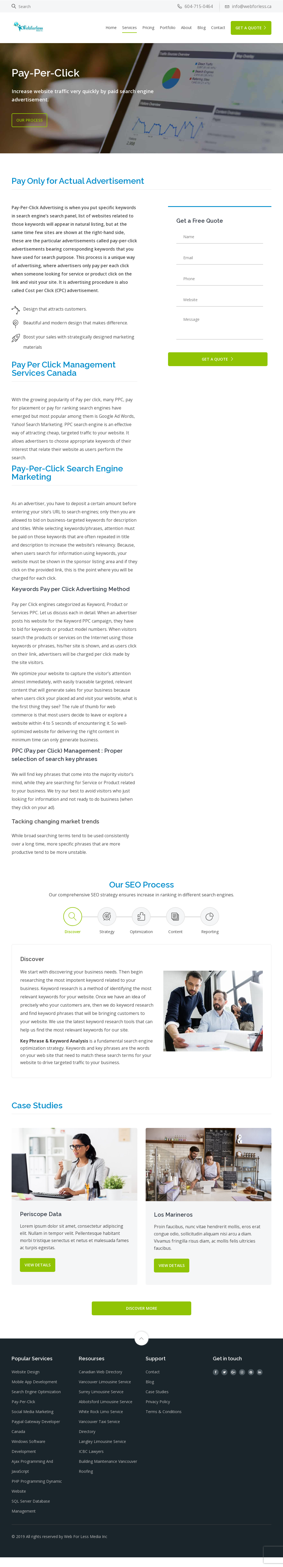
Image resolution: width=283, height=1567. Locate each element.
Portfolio (167, 27)
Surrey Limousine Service (101, 1401)
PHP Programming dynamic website (37, 1496)
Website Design (26, 1381)
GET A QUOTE (251, 27)
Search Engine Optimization (36, 1401)
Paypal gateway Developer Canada (36, 1436)
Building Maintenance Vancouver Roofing (108, 1476)
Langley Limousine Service (102, 1451)
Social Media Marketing (32, 1421)
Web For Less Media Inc (85, 1546)
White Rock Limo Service (101, 1421)
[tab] (72, 929)
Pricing (148, 27)
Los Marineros (173, 1223)
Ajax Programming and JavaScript (32, 1476)
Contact (218, 27)
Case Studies (157, 1401)
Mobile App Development (34, 1391)
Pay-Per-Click (23, 1411)
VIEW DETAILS (38, 1272)
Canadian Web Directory (100, 1381)
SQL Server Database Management (31, 1516)
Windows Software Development (28, 1456)
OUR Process (29, 120)
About (186, 27)
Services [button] (129, 27)
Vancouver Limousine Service (105, 1391)
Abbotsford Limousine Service (105, 1411)
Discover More (141, 1316)
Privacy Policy (158, 1411)
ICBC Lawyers (91, 1461)
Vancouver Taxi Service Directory (99, 1436)
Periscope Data (41, 1222)
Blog (201, 27)
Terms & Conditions (164, 1421)
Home (111, 27)
